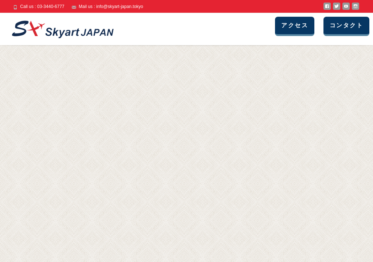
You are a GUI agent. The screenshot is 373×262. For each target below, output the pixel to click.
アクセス (294, 25)
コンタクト (346, 25)
